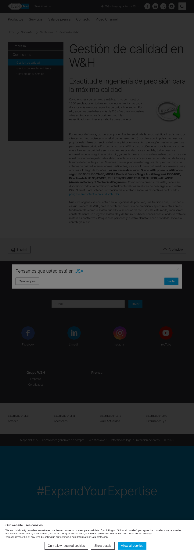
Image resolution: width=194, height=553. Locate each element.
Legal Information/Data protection (89, 537)
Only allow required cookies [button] (66, 545)
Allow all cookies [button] (132, 545)
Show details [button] (103, 545)
